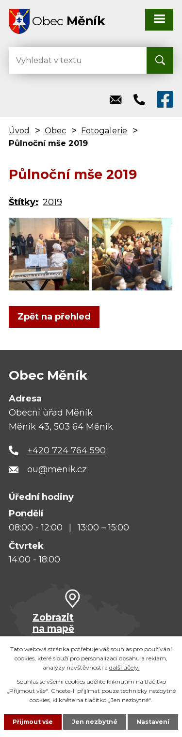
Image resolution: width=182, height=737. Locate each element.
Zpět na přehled (54, 316)
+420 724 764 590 (66, 450)
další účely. (124, 667)
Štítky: (23, 202)
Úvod (19, 130)
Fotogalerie (104, 130)
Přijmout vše (33, 721)
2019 (52, 202)
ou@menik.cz (57, 469)
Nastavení (152, 721)
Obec (55, 130)
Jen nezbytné (94, 721)
